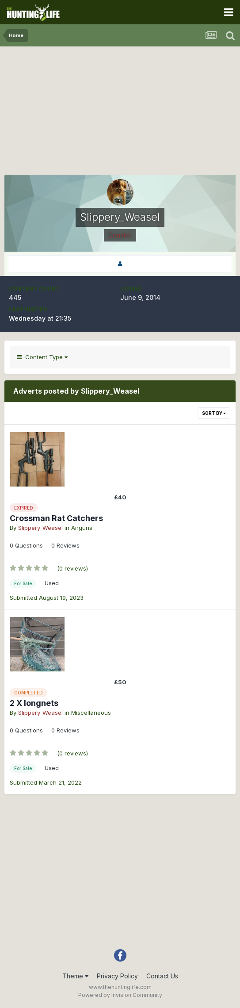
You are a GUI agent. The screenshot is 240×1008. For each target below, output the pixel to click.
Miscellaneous (91, 712)
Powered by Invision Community (120, 995)
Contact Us (162, 976)
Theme (75, 976)
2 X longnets (34, 703)
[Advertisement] (120, 113)
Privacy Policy (117, 976)
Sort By (214, 413)
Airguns (81, 527)
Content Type (42, 356)
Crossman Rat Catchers (56, 518)
